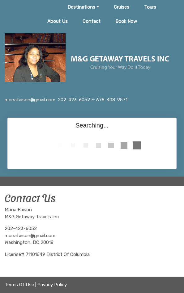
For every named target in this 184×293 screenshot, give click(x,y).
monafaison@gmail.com (30, 235)
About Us (57, 21)
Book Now (126, 21)
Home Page (40, 7)
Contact (92, 21)
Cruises (121, 7)
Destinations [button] (81, 7)
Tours (150, 7)
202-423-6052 (21, 228)
